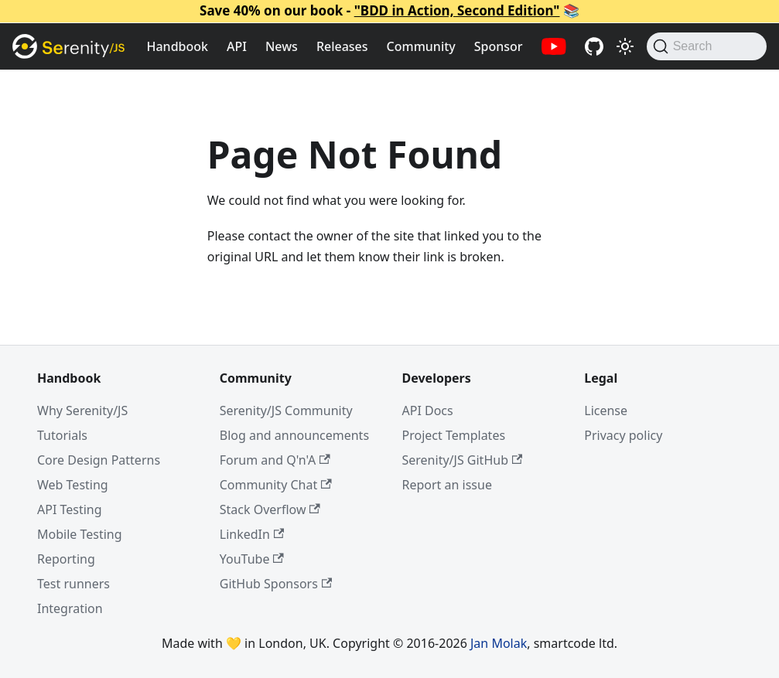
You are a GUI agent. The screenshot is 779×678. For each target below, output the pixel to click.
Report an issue (447, 484)
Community (421, 46)
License (605, 410)
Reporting (66, 558)
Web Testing (72, 484)
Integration (70, 608)
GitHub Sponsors (276, 583)
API (237, 46)
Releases (342, 46)
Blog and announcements (294, 435)
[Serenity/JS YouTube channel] (554, 46)
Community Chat (276, 484)
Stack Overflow (270, 509)
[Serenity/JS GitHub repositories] (594, 46)
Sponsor (498, 46)
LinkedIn (252, 534)
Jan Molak (498, 643)
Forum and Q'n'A (275, 459)
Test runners (73, 583)
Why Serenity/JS (82, 410)
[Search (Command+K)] (707, 46)
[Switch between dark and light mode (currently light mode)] (625, 46)
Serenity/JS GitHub (462, 459)
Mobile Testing (79, 534)
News (281, 46)
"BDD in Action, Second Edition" (457, 10)
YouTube (252, 558)
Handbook (178, 46)
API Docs (427, 410)
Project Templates (454, 435)
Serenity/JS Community (286, 410)
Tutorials (62, 435)
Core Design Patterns (98, 459)
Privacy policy (623, 435)
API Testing (69, 509)
